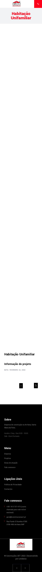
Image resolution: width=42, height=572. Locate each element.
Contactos (8, 489)
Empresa (7, 454)
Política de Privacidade (13, 484)
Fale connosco (9, 467)
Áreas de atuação (10, 463)
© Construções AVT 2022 (14, 555)
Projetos (7, 458)
